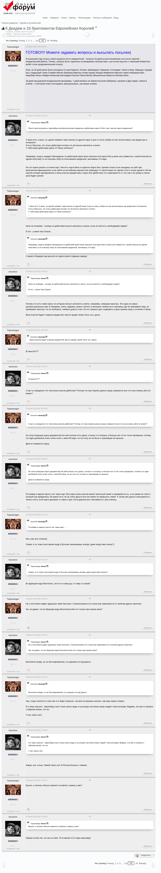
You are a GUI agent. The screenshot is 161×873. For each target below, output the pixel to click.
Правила (54, 18)
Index (45, 18)
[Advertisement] (83, 97)
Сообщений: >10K (13, 109)
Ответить (148, 184)
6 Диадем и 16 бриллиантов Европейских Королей (50, 28)
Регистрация (84, 18)
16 (48, 40)
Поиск (64, 18)
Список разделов (10, 23)
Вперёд (53, 40)
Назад (22, 40)
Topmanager (13, 47)
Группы (72, 18)
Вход (116, 18)
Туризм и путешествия (30, 23)
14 (37, 40)
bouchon (13, 116)
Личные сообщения (102, 18)
